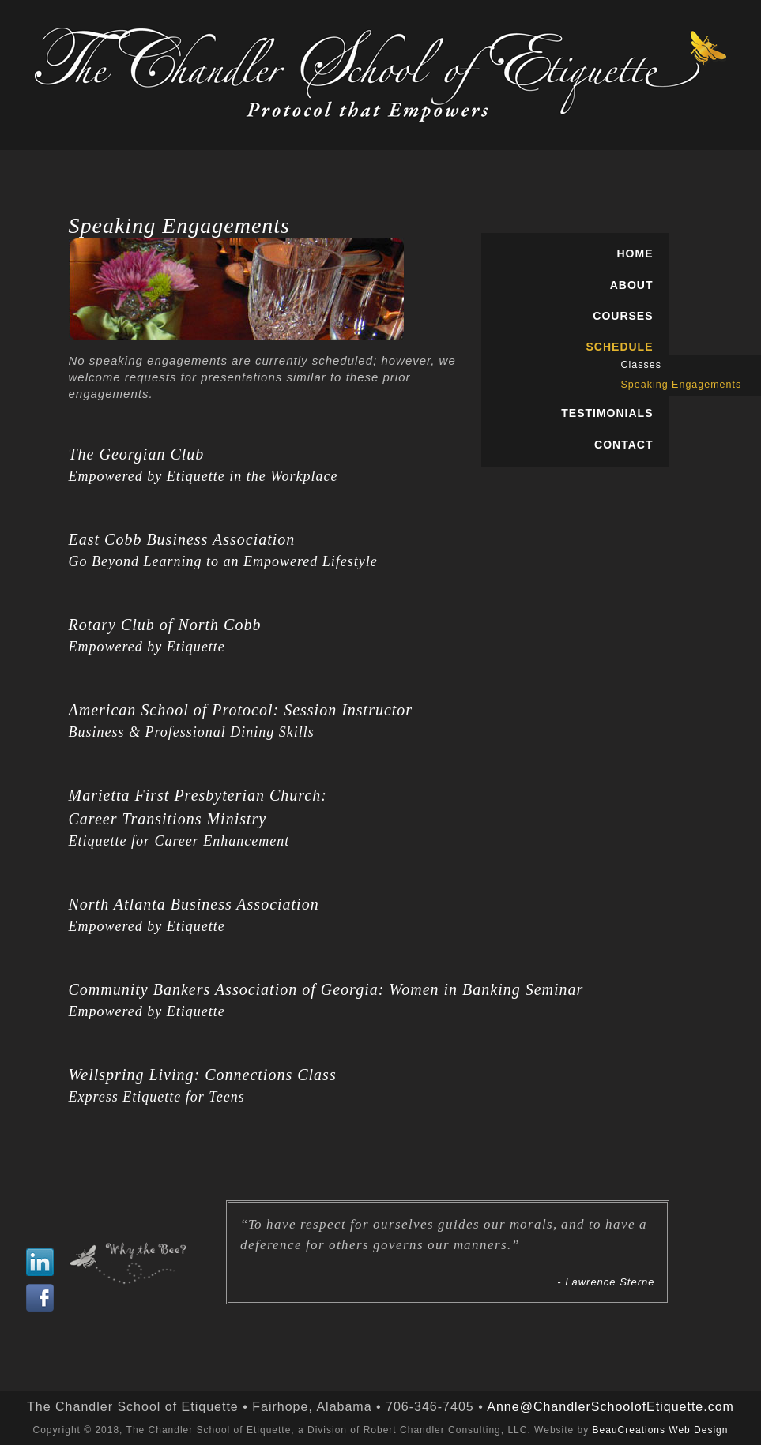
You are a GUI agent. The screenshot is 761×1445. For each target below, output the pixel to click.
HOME (635, 253)
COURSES (623, 316)
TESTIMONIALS (607, 413)
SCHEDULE (619, 346)
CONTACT (623, 444)
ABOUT (632, 285)
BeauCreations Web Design (661, 1430)
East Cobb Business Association (182, 539)
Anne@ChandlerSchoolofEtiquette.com (610, 1406)
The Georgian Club (137, 454)
